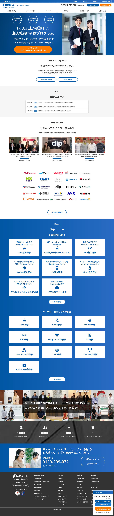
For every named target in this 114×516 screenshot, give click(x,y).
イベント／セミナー (96, 484)
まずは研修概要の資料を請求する (33, 49)
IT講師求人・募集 (105, 1)
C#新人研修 (37, 490)
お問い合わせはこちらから (20, 485)
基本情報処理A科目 (81, 493)
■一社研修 (60, 475)
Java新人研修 (37, 478)
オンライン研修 (80, 478)
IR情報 (85, 1)
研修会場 (95, 1)
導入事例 (66, 11)
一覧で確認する (57, 302)
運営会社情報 (94, 478)
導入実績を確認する (57, 212)
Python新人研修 (38, 487)
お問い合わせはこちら (93, 459)
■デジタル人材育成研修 (82, 502)
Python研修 (61, 484)
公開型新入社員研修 (46, 79)
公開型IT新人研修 (11, 11)
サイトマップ (80, 484)
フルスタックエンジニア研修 (41, 496)
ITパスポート (80, 490)
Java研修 (60, 478)
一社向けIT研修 (68, 79)
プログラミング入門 (81, 499)
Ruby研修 (60, 490)
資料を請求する (105, 5)
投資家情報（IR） (95, 490)
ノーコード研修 (61, 505)
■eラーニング (80, 487)
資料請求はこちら (93, 464)
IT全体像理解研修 (62, 502)
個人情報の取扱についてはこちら (103, 512)
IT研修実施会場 (95, 481)
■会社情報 (93, 475)
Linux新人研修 (38, 493)
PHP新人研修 (37, 484)
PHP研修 (60, 487)
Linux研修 (60, 481)
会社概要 (75, 1)
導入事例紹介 (80, 481)
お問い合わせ (93, 5)
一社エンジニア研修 (30, 11)
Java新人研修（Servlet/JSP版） (42, 481)
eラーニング (48, 11)
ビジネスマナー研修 (39, 499)
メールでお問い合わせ (103, 501)
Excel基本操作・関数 (82, 496)
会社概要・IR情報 (84, 11)
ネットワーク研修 (62, 496)
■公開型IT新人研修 (39, 475)
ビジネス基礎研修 (62, 499)
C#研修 (59, 493)
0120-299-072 (56, 462)
